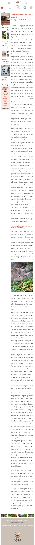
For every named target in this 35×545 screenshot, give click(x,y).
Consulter (5, 27)
